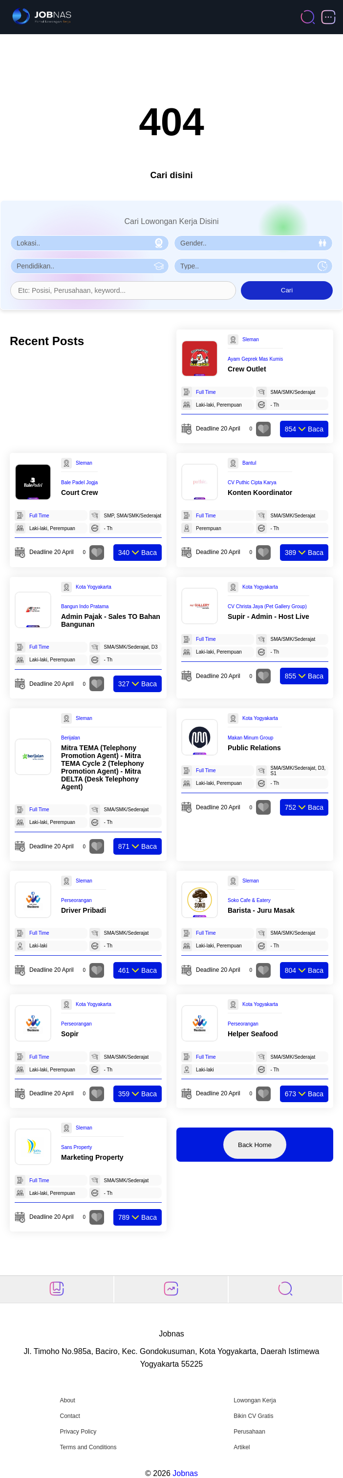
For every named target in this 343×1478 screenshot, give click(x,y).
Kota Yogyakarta (93, 587)
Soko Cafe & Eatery (249, 900)
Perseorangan (76, 900)
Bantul (249, 463)
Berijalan (70, 737)
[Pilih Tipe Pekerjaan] (253, 266)
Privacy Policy (78, 1431)
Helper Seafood (253, 1034)
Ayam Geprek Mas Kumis (255, 359)
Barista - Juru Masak (261, 910)
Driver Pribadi (83, 910)
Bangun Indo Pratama (84, 606)
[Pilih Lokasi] (89, 243)
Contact (70, 1416)
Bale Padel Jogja (79, 482)
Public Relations (254, 748)
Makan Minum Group (250, 737)
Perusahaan (249, 1431)
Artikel (242, 1447)
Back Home (255, 1145)
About (67, 1400)
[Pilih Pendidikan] (89, 266)
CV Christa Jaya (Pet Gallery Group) (267, 606)
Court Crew (79, 492)
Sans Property (76, 1147)
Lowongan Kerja (255, 1400)
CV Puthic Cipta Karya (252, 482)
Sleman (250, 339)
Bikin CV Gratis (253, 1416)
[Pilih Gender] (253, 243)
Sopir (70, 1034)
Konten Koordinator (260, 492)
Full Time (206, 392)
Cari (287, 290)
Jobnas (185, 1473)
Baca (304, 429)
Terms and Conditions (88, 1447)
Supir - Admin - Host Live (268, 616)
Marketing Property (92, 1157)
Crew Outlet (247, 369)
